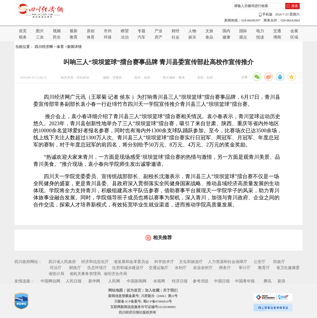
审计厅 (244, 268)
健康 (226, 37)
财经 (175, 31)
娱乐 (192, 37)
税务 (23, 37)
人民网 (114, 281)
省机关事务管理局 (85, 274)
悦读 (260, 37)
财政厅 (75, 268)
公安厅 (259, 262)
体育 (91, 37)
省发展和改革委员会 (131, 262)
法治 (125, 37)
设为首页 (134, 290)
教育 (74, 37)
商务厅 (225, 268)
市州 (108, 31)
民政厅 (279, 262)
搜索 (294, 6)
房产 (158, 37)
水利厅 (181, 268)
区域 (294, 37)
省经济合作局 (115, 274)
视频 (57, 31)
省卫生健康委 (288, 268)
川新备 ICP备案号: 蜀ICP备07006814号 (143, 301)
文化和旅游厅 (191, 262)
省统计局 (56, 274)
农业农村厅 (203, 268)
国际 (243, 31)
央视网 (159, 281)
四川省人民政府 (62, 262)
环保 (108, 37)
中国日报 (222, 281)
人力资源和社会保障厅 (227, 262)
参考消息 (201, 281)
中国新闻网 (136, 281)
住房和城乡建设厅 (128, 268)
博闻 (277, 37)
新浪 (281, 281)
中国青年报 (245, 281)
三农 (40, 37)
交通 (277, 31)
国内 (226, 31)
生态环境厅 (97, 268)
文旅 (209, 31)
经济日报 (180, 281)
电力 (260, 31)
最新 (74, 31)
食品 (209, 37)
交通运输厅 (158, 268)
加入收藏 (152, 290)
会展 (294, 31)
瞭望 (125, 31)
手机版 (265, 15)
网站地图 (115, 290)
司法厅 (56, 268)
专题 (141, 31)
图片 (40, 31)
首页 (23, 31)
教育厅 (264, 268)
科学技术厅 (164, 262)
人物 (192, 31)
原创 (91, 31)
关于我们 (170, 290)
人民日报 (73, 281)
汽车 (141, 37)
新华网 (94, 281)
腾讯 (267, 281)
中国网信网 (50, 281)
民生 (57, 37)
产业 (158, 31)
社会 (175, 37)
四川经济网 (44, 47)
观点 (243, 37)
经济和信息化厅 (95, 262)
